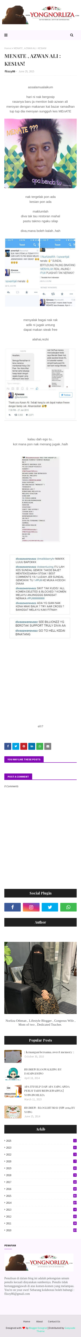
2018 (41, 1175)
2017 (41, 1182)
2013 (41, 1209)
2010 (41, 1230)
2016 (41, 1189)
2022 (41, 1154)
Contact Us (54, 1321)
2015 (41, 1196)
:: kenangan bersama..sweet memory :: (49, 1052)
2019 (41, 1168)
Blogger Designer (38, 1327)
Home (7, 48)
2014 (41, 1203)
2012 (41, 1216)
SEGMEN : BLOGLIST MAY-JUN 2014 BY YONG (49, 1110)
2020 (41, 1161)
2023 (41, 1147)
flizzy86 (10, 71)
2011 (41, 1223)
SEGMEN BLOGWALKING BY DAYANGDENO (43, 1071)
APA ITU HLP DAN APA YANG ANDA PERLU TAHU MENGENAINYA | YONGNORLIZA (47, 1091)
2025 (41, 1141)
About (39, 1321)
